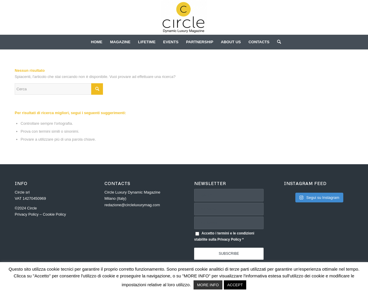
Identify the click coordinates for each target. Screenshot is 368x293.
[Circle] (184, 17)
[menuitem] (96, 42)
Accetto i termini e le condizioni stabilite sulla (224, 236)
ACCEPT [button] (235, 285)
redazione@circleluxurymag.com (132, 205)
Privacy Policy (27, 214)
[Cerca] (277, 42)
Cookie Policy (54, 214)
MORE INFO (208, 285)
